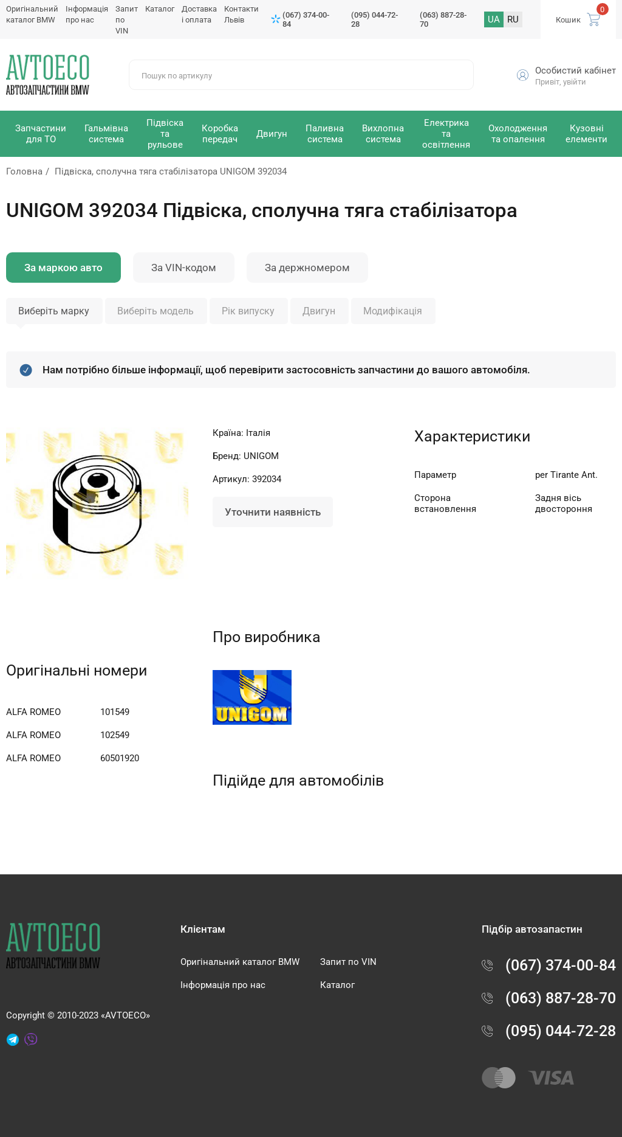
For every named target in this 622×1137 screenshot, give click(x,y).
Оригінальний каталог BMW (239, 961)
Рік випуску (248, 311)
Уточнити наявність (273, 512)
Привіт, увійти (560, 81)
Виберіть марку (53, 311)
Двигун (318, 311)
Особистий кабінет (575, 70)
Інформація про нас (222, 985)
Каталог (159, 8)
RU (513, 19)
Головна (24, 171)
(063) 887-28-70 (443, 19)
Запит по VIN (348, 961)
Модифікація (392, 311)
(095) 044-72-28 (374, 19)
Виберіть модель (155, 311)
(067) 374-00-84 (305, 19)
